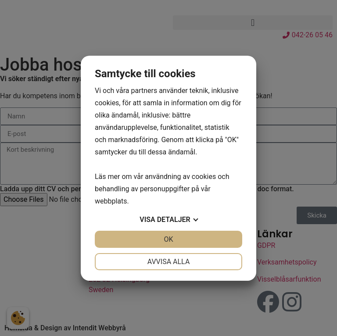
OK (168, 239)
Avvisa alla (168, 261)
